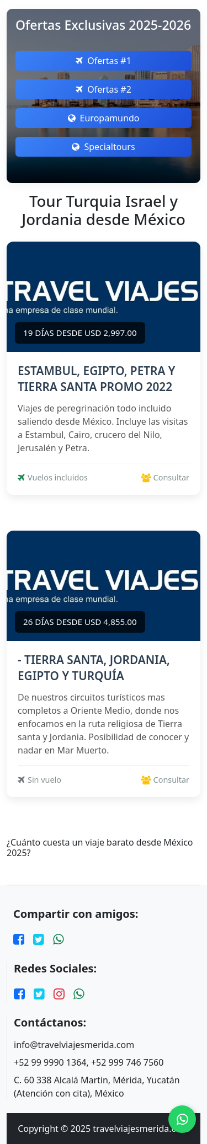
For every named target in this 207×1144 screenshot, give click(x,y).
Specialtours (103, 147)
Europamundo (104, 118)
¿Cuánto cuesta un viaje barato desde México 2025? (100, 847)
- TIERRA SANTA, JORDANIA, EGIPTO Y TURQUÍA (94, 667)
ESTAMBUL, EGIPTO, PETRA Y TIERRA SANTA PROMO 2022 (96, 378)
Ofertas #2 (103, 89)
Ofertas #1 (103, 61)
